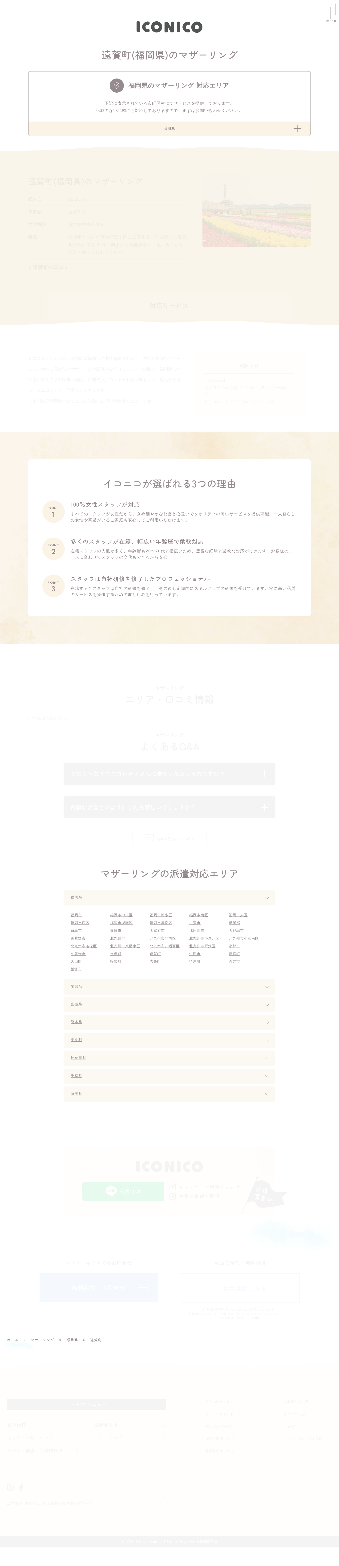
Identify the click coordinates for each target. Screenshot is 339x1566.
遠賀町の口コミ (51, 270)
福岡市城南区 (122, 935)
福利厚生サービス (219, 1444)
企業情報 (15, 1522)
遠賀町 (156, 967)
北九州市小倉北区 (206, 951)
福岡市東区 (239, 927)
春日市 (116, 943)
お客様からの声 (296, 1419)
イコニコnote (294, 1432)
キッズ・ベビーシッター (35, 1456)
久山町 (77, 975)
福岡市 (77, 927)
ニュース (291, 1444)
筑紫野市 (79, 951)
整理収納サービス (219, 1469)
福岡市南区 (199, 927)
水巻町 (116, 967)
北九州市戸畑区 (204, 959)
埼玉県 (78, 1109)
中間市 (195, 967)
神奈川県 (80, 1072)
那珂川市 (197, 943)
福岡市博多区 (162, 927)
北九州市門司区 (164, 951)
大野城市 (237, 943)
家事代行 (17, 1443)
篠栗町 (116, 975)
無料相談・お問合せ (98, 1308)
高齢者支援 (107, 1443)
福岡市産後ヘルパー (221, 1457)
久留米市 (79, 967)
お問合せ (34, 1522)
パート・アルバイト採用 (303, 1457)
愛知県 (78, 1000)
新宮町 (235, 967)
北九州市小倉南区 (245, 951)
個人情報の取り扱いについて (72, 1522)
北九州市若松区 (85, 959)
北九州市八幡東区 (127, 959)
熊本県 (78, 1036)
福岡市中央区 (122, 927)
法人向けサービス (219, 1419)
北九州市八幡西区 (166, 959)
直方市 (235, 975)
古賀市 (195, 935)
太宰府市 (158, 943)
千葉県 (78, 1091)
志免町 (156, 975)
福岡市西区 (81, 935)
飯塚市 (77, 983)
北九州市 (118, 951)
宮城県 (78, 1018)
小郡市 (235, 959)
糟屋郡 (235, 935)
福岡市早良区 (162, 935)
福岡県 (78, 909)
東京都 (78, 1054)
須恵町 (195, 975)
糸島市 (77, 943)
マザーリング (109, 1456)
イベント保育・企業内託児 (38, 1469)
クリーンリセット (219, 1432)
